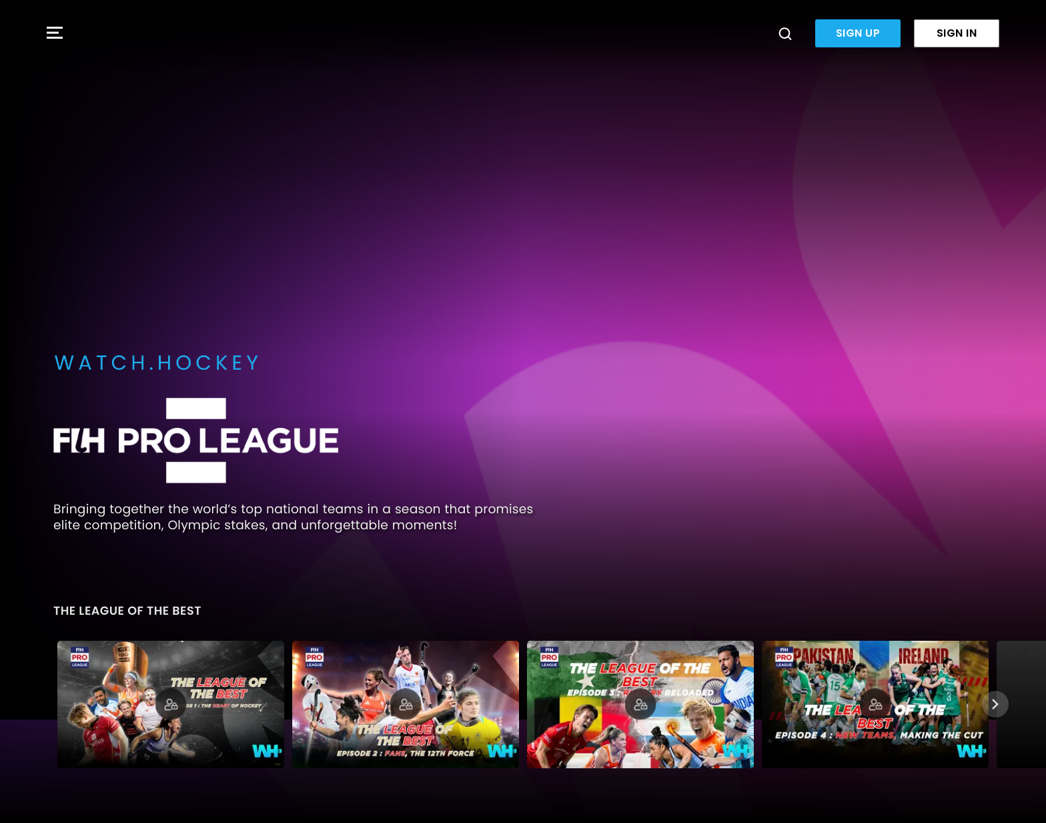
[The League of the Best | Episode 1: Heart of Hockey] (170, 704)
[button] (55, 34)
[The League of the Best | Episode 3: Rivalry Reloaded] (640, 704)
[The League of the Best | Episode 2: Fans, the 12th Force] (405, 704)
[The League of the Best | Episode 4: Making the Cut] (875, 704)
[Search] (785, 33)
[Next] (995, 704)
